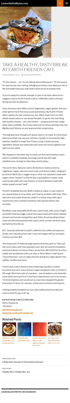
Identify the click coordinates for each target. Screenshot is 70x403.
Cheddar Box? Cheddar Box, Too (35, 370)
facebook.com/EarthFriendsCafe (17, 312)
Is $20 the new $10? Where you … (24, 339)
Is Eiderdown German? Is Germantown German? (35, 360)
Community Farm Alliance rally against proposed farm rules (39, 341)
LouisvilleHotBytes (32, 75)
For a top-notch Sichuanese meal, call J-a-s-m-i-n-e (54, 340)
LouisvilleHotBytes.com (14, 3)
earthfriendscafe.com (12, 309)
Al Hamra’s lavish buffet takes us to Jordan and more (8, 340)
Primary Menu (66, 3)
